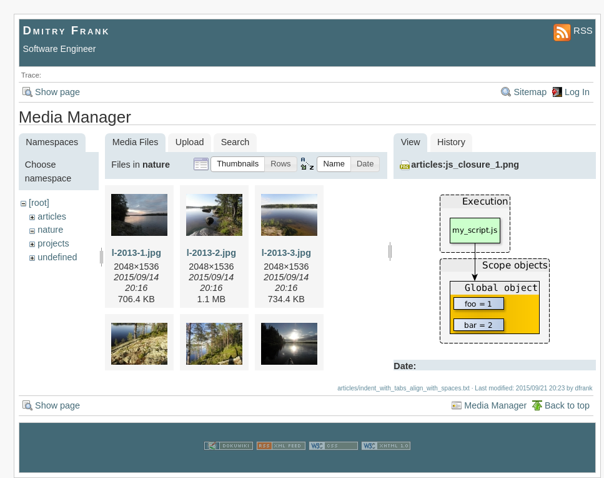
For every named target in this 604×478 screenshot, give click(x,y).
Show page (57, 92)
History (451, 142)
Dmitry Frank (67, 30)
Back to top (567, 405)
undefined (57, 257)
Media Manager (495, 405)
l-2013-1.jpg (136, 253)
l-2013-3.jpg (286, 253)
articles (51, 216)
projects (53, 243)
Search (235, 142)
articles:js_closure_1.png (465, 165)
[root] (39, 203)
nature (50, 230)
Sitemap (530, 92)
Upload (190, 142)
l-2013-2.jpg (211, 253)
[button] (237, 164)
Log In (577, 92)
